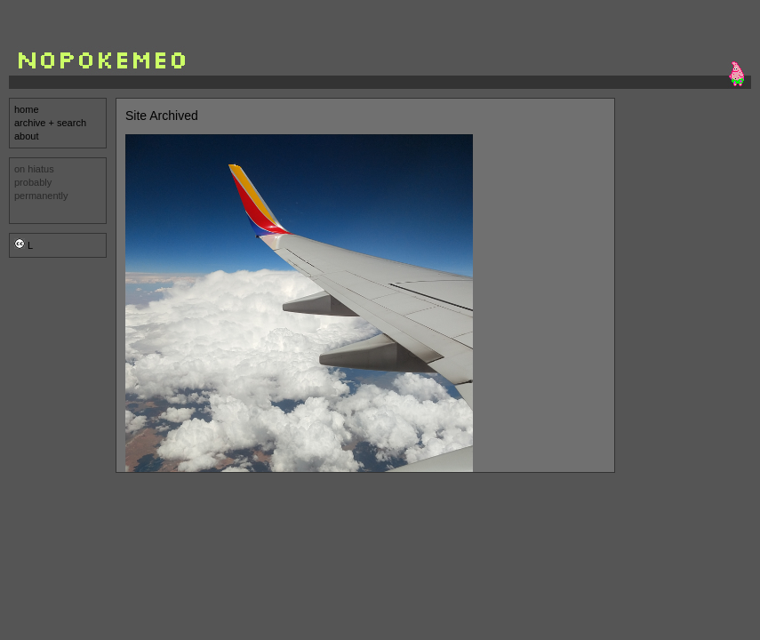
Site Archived (161, 115)
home (26, 109)
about (26, 136)
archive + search (50, 122)
